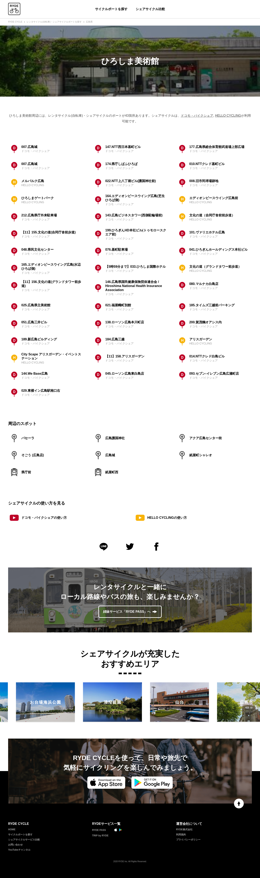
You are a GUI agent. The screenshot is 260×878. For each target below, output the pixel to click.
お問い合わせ (15, 844)
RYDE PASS (99, 830)
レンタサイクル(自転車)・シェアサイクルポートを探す (54, 21)
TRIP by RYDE (100, 835)
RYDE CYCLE (15, 21)
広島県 (89, 21)
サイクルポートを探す (111, 9)
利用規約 (181, 834)
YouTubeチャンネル (19, 849)
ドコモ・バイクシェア (197, 115)
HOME (11, 829)
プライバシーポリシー (188, 839)
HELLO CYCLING (228, 115)
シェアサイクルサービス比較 (24, 839)
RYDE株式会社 (184, 829)
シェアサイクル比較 (150, 9)
